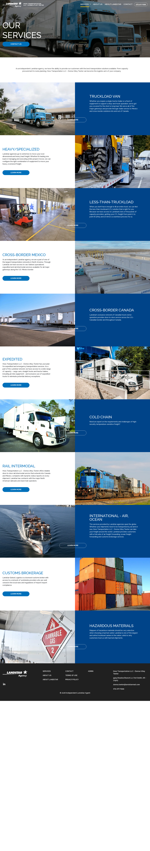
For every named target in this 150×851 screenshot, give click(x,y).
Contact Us (18, 44)
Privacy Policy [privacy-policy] (72, 680)
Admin (90, 671)
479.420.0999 (141, 4)
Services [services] (47, 671)
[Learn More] (105, 119)
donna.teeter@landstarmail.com (126, 685)
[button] (85, 4)
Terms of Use (71, 675)
